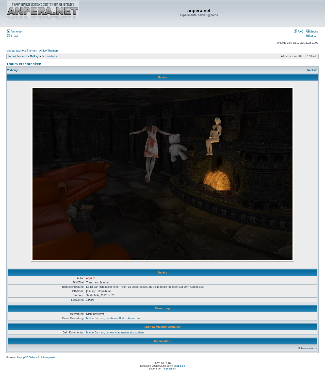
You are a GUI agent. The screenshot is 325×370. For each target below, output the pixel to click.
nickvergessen (48, 357)
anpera (90, 278)
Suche (312, 31)
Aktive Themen (48, 50)
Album (312, 36)
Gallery (34, 56)
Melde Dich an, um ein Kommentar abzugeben (115, 332)
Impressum (170, 368)
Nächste (312, 70)
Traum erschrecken (23, 64)
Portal (12, 36)
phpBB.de (179, 365)
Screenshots (49, 56)
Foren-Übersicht (17, 56)
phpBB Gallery (29, 357)
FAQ (298, 31)
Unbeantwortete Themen (21, 50)
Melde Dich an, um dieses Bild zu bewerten (113, 318)
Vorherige (13, 70)
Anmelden (15, 31)
